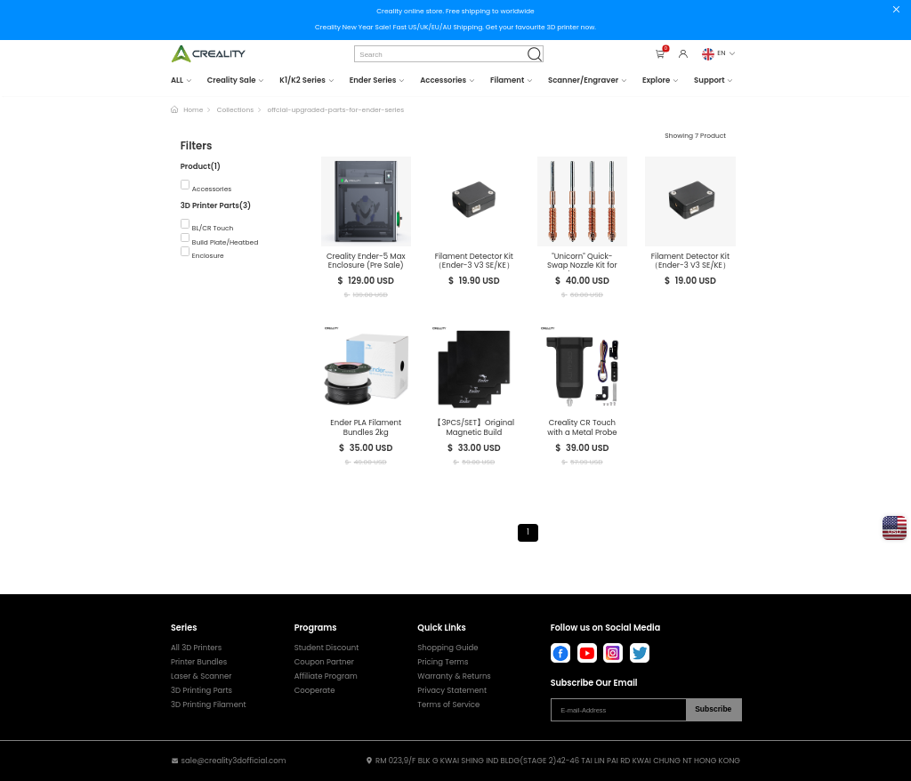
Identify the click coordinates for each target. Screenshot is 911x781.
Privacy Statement (452, 691)
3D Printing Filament (208, 705)
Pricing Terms (442, 662)
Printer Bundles (199, 662)
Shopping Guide (447, 648)
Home (193, 110)
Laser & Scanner (201, 676)
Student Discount (326, 648)
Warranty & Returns (453, 676)
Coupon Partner (324, 662)
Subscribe (713, 709)
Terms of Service (448, 705)
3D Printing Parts (201, 691)
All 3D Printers (196, 648)
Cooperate (314, 691)
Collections (235, 110)
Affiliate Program (326, 676)
